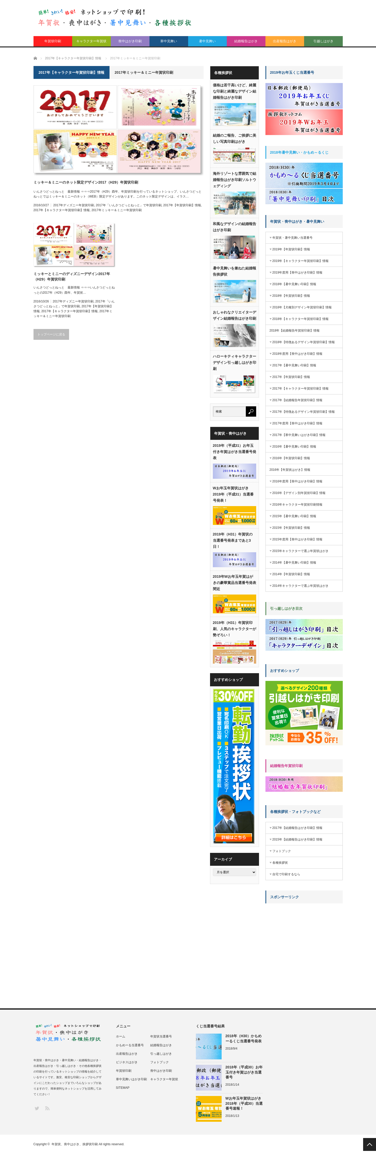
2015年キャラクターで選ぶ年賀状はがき (300, 551)
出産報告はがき (284, 41)
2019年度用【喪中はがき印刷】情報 (297, 272)
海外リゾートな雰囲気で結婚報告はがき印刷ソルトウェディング (234, 179)
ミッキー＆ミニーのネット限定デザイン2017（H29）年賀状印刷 (86, 182)
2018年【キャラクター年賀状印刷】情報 (300, 319)
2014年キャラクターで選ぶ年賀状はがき (300, 586)
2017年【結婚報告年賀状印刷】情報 (297, 400)
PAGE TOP (369, 1144)
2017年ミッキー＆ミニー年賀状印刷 (116, 210)
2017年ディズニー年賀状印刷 (73, 205)
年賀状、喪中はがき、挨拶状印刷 (75, 1144)
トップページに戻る (51, 334)
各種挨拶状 (280, 862)
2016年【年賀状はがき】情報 (290, 470)
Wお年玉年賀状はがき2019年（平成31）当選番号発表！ (233, 494)
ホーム (120, 1036)
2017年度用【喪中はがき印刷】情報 (297, 423)
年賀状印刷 (52, 41)
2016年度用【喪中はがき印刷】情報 (297, 481)
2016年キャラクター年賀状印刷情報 (297, 504)
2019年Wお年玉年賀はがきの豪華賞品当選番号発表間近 (234, 582)
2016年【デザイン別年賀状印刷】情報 (299, 493)
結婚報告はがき (246, 41)
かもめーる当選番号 (130, 1045)
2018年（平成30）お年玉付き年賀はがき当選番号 (244, 1072)
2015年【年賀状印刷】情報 (291, 528)
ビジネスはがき (127, 1062)
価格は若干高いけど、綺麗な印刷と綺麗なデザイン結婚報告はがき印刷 (234, 91)
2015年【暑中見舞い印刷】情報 (294, 516)
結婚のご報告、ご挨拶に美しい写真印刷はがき (234, 138)
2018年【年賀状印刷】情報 (291, 296)
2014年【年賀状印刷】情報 (291, 574)
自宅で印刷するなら (286, 874)
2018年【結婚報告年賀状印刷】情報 (295, 330)
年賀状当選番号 (161, 1036)
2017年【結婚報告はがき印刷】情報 (297, 828)
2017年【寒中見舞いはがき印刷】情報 (299, 435)
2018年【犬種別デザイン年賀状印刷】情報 (302, 307)
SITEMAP (123, 1088)
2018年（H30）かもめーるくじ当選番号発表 (243, 1038)
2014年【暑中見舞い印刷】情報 (294, 562)
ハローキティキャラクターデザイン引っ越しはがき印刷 (234, 362)
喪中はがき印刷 (130, 41)
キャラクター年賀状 (91, 41)
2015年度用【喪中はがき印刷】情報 (297, 539)
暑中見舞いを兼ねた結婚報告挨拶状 (234, 271)
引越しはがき (323, 41)
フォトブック (281, 851)
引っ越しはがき (161, 1054)
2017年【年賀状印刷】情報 (182, 205)
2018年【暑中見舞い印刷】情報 (294, 284)
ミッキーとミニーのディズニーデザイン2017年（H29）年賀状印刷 (72, 276)
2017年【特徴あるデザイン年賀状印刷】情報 (303, 412)
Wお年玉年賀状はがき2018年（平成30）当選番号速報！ (244, 1103)
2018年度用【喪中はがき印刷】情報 (297, 354)
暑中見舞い (207, 41)
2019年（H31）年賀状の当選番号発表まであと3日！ (233, 540)
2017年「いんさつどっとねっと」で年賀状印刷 (129, 205)
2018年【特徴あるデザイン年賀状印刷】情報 (303, 342)
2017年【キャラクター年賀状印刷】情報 (62, 210)
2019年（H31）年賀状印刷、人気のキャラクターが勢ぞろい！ (234, 629)
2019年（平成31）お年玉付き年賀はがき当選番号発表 (234, 451)
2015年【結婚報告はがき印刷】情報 (297, 839)
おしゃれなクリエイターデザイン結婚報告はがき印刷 (234, 315)
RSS (47, 1108)
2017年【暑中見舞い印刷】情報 (294, 365)
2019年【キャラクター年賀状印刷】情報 (300, 261)
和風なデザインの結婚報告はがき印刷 (234, 227)
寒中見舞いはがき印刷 (131, 1079)
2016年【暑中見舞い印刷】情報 (294, 446)
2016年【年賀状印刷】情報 (291, 458)
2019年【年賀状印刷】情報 (291, 249)
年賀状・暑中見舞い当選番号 (292, 238)
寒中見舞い (168, 41)
